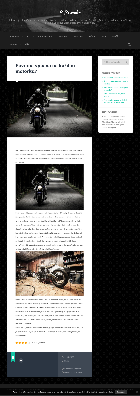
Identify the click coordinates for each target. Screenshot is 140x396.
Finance (63, 37)
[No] (137, 392)
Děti (28, 37)
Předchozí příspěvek (72, 369)
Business (14, 37)
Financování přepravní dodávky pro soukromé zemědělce (116, 102)
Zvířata (28, 45)
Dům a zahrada (45, 37)
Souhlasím (121, 392)
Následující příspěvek (73, 373)
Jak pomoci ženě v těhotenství (116, 78)
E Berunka (70, 12)
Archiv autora (21, 361)
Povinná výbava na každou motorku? (47, 69)
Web (103, 37)
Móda (92, 37)
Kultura (78, 37)
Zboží (115, 37)
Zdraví (13, 45)
